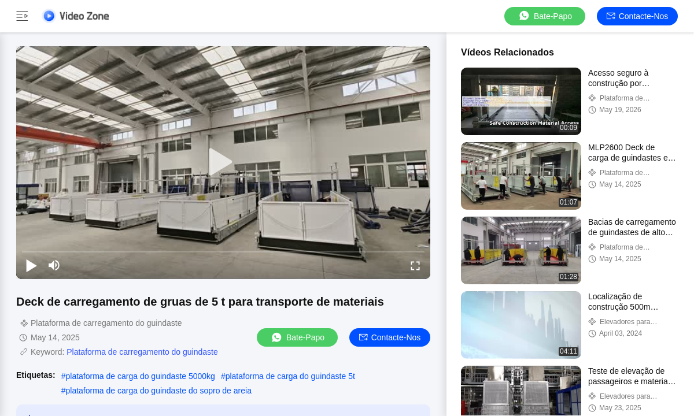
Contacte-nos (638, 16)
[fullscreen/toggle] (415, 265)
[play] (223, 162)
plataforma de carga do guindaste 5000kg (140, 376)
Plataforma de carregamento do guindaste (142, 351)
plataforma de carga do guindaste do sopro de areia (158, 390)
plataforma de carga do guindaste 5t (290, 376)
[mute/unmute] (54, 265)
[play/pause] (31, 265)
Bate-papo (545, 16)
